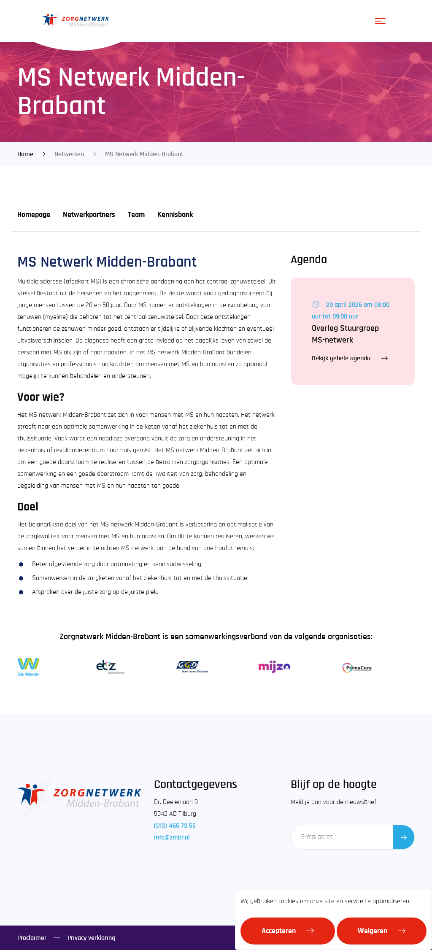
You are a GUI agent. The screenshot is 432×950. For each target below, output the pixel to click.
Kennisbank (175, 215)
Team (136, 215)
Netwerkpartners (89, 215)
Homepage (33, 215)
